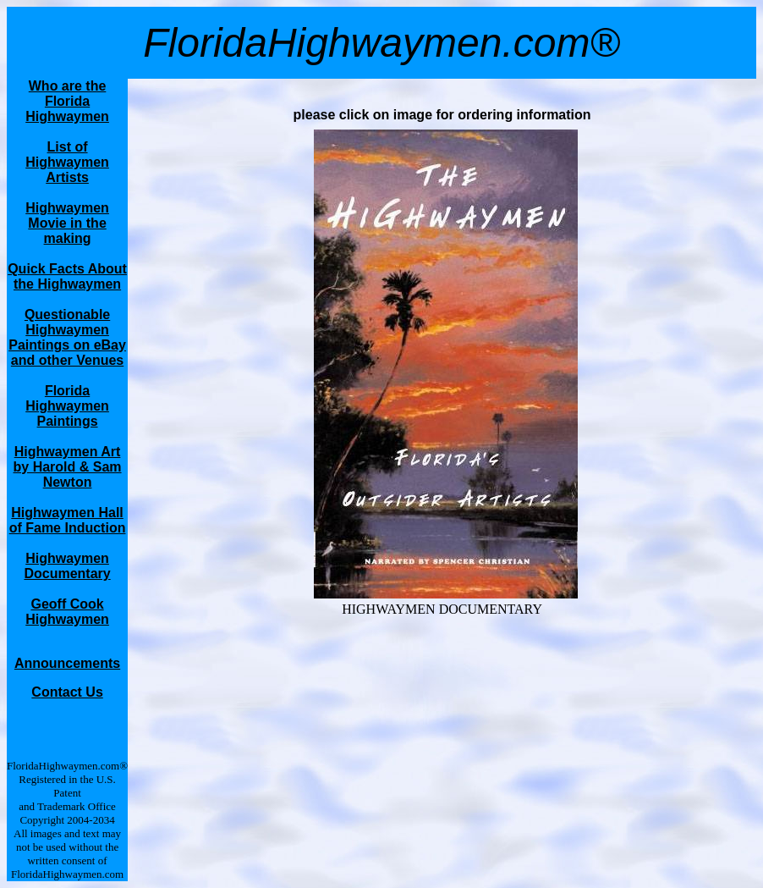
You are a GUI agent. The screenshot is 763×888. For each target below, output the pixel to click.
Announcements (67, 663)
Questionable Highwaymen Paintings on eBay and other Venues (67, 337)
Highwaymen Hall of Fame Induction (67, 520)
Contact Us (66, 692)
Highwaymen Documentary (67, 566)
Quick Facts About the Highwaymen (67, 276)
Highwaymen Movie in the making (67, 223)
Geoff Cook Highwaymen (67, 611)
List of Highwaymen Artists (67, 162)
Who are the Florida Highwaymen (67, 101)
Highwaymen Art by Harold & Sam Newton (68, 466)
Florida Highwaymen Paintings (67, 405)
